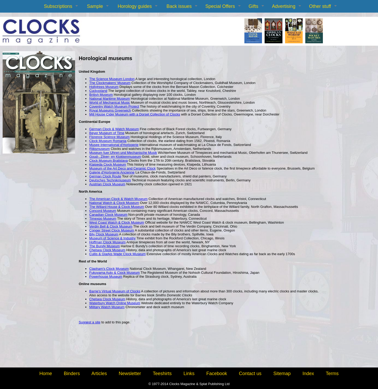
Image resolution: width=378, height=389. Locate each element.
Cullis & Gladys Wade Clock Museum (117, 254)
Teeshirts (162, 373)
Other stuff (320, 6)
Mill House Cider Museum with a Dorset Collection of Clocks (134, 114)
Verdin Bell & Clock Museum (110, 226)
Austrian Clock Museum (107, 184)
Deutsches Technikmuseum (110, 180)
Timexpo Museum (102, 218)
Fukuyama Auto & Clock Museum (114, 273)
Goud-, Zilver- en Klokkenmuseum (115, 157)
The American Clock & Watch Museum (118, 199)
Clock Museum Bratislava (108, 160)
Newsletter (130, 373)
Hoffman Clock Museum (107, 242)
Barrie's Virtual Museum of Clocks (114, 291)
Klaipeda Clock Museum (107, 164)
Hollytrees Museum (103, 87)
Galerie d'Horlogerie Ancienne (111, 172)
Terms (332, 373)
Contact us (250, 373)
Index (308, 373)
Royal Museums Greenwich (110, 110)
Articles (99, 373)
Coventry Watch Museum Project (114, 106)
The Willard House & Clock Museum (116, 207)
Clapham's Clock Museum (109, 269)
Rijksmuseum (99, 149)
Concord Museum (102, 211)
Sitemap (282, 373)
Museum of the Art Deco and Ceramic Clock (122, 168)
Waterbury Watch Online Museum (114, 303)
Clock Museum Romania (108, 141)
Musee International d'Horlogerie (113, 145)
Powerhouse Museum (105, 276)
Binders (72, 373)
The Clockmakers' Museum (109, 83)
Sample (95, 6)
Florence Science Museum (109, 137)
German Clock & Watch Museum (114, 129)
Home (45, 373)
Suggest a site (89, 322)
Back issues (179, 6)
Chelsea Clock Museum (107, 250)
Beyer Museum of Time (106, 133)
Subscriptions (58, 6)
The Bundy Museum (104, 246)
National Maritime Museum (109, 99)
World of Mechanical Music (109, 102)
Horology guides (135, 6)
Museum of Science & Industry (112, 238)
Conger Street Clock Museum (111, 230)
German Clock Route (105, 176)
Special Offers (220, 6)
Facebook (216, 373)
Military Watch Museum (107, 307)
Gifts (253, 6)
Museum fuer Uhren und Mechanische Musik (123, 153)
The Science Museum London (112, 79)
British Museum (101, 95)
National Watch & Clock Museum (114, 203)
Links (189, 373)
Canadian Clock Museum (108, 215)
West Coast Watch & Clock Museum (116, 222)
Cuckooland (98, 91)
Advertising (283, 6)
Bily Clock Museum (103, 234)
